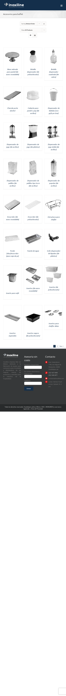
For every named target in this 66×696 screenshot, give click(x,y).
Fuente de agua (33, 251)
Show (26, 30)
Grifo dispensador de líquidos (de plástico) (53, 253)
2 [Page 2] (57, 346)
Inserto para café (12, 293)
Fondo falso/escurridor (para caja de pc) (12, 253)
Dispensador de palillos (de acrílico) (12, 183)
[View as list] (35, 35)
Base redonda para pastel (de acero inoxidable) (12, 72)
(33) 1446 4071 (53, 375)
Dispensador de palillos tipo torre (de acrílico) (33, 183)
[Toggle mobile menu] (62, 6)
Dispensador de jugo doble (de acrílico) (53, 147)
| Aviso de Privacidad (36, 409)
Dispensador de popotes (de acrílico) (53, 183)
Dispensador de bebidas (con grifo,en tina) (53, 110)
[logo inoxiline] (10, 354)
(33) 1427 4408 (53, 373)
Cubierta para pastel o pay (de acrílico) (33, 110)
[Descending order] (44, 24)
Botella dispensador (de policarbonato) (33, 72)
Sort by (28, 24)
